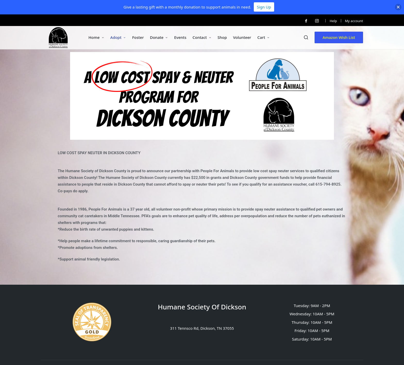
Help (333, 21)
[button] (339, 37)
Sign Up (264, 7)
